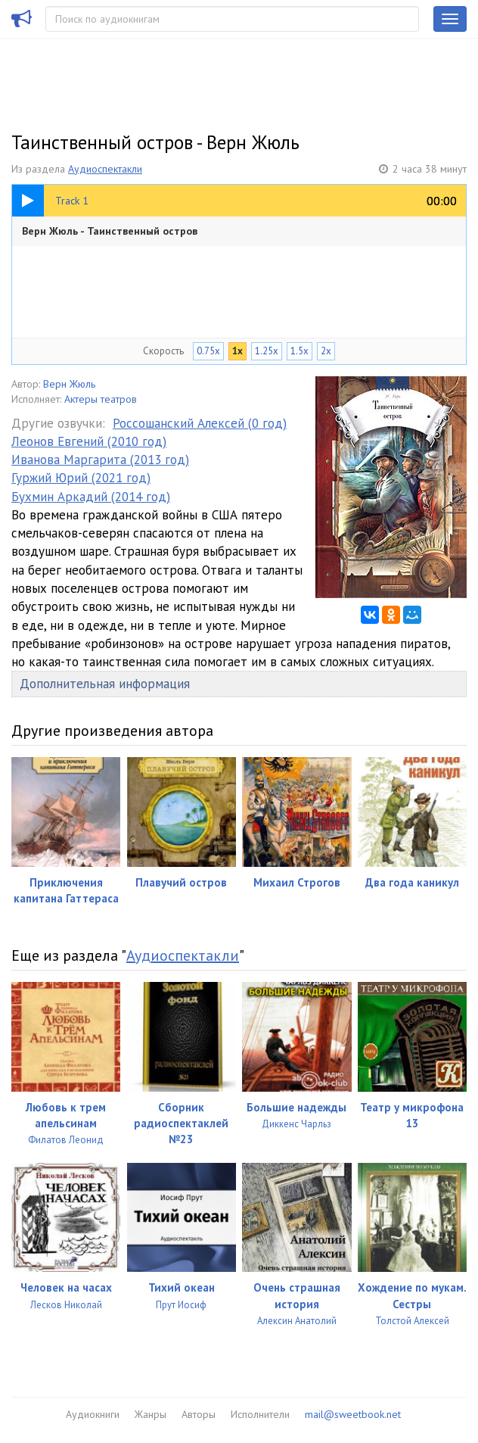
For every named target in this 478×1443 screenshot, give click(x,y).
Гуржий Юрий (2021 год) (81, 477)
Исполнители (260, 1414)
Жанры (150, 1414)
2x (326, 350)
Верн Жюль (69, 384)
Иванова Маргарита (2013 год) (100, 459)
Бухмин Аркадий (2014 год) (90, 496)
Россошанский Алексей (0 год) (200, 423)
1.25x (266, 350)
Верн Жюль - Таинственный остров (109, 231)
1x (237, 350)
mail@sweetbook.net (353, 1414)
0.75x (208, 350)
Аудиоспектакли (105, 169)
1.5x (299, 350)
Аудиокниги (93, 1414)
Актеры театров (100, 399)
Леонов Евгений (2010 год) (88, 441)
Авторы (199, 1414)
